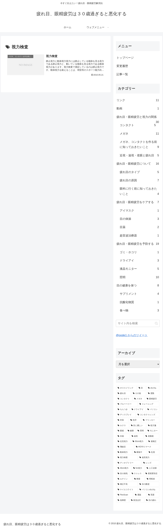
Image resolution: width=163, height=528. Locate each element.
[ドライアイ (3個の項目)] (137, 409)
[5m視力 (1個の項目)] (138, 468)
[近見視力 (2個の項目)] (123, 441)
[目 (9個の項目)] (141, 388)
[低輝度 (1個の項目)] (122, 500)
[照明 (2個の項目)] (140, 430)
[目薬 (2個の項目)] (122, 436)
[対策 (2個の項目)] (122, 420)
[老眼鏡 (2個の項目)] (151, 436)
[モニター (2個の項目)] (152, 430)
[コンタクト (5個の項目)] (124, 398)
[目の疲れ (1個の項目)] (152, 500)
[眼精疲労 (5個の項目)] (152, 398)
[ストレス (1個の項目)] (136, 473)
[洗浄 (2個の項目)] (135, 420)
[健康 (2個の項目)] (131, 430)
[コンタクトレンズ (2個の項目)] (147, 414)
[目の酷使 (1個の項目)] (148, 484)
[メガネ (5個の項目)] (139, 398)
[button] (156, 323)
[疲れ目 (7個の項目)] (123, 393)
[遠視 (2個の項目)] (136, 436)
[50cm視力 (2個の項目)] (138, 441)
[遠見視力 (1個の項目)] (148, 457)
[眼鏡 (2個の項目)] (121, 430)
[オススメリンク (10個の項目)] (126, 388)
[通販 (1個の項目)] (140, 495)
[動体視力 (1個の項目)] (124, 452)
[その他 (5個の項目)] (138, 393)
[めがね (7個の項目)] (153, 388)
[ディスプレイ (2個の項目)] (125, 414)
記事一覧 (122, 74)
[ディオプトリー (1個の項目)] (128, 463)
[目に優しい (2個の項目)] (138, 425)
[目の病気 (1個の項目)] (122, 473)
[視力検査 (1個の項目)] (126, 457)
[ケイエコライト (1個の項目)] (126, 489)
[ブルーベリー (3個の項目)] (126, 404)
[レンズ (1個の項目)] (150, 463)
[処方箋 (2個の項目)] (153, 425)
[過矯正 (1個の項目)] (153, 441)
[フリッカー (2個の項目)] (150, 420)
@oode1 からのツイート (132, 335)
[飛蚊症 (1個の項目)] (125, 447)
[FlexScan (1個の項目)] (124, 495)
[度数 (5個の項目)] (153, 393)
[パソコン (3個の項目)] (152, 409)
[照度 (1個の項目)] (153, 495)
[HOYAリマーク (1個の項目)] (147, 447)
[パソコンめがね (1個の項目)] (148, 489)
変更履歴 (122, 66)
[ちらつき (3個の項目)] (122, 409)
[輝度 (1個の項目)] (139, 479)
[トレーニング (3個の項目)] (148, 404)
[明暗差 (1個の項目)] (152, 479)
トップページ (125, 57)
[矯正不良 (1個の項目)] (126, 484)
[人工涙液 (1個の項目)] (152, 468)
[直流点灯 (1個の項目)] (137, 500)
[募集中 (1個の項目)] (140, 452)
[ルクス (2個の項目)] (122, 425)
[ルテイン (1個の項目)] (124, 479)
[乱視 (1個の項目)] (153, 452)
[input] (137, 323)
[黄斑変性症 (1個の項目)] (151, 473)
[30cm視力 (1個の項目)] (123, 468)
